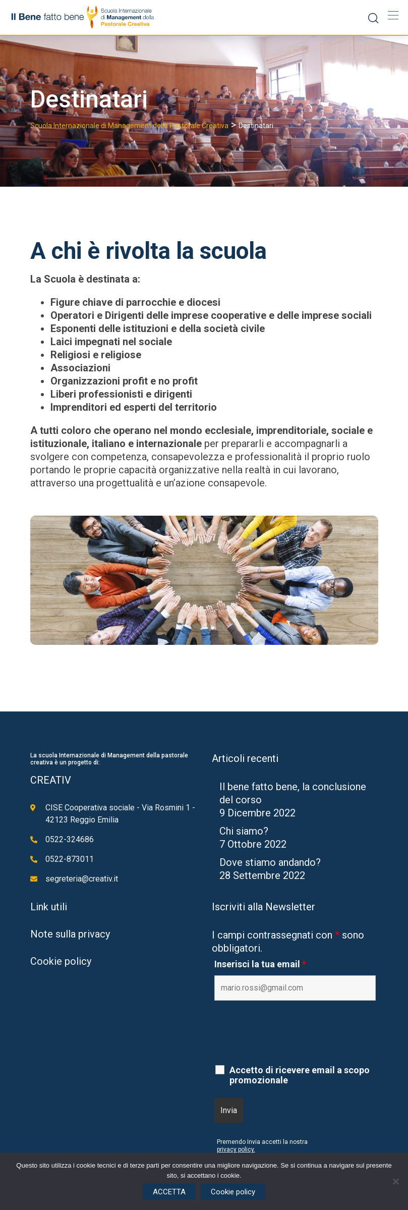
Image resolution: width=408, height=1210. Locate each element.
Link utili (48, 907)
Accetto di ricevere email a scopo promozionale (299, 1075)
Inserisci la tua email (260, 964)
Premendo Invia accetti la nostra (262, 1141)
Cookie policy (60, 961)
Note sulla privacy (70, 934)
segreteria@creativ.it (81, 879)
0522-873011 (69, 859)
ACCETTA (169, 1191)
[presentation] (291, 1033)
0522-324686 (69, 839)
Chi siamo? (243, 831)
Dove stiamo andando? (270, 862)
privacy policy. (236, 1149)
